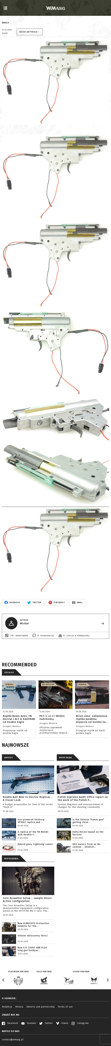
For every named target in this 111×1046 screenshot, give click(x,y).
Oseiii (5, 33)
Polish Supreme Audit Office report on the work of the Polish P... (83, 799)
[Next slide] (107, 980)
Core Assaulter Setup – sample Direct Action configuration (27, 900)
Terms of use (65, 1006)
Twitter (46, 1023)
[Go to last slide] (3, 980)
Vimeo (62, 1023)
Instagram (80, 1023)
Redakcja (7, 1006)
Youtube (28, 1023)
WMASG (5, 23)
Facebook (10, 1023)
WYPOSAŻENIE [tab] (11, 859)
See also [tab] (9, 672)
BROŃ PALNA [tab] (65, 758)
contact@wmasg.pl (13, 1039)
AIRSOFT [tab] (8, 758)
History (19, 1006)
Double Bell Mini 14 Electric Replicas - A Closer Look (28, 799)
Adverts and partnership (41, 1006)
